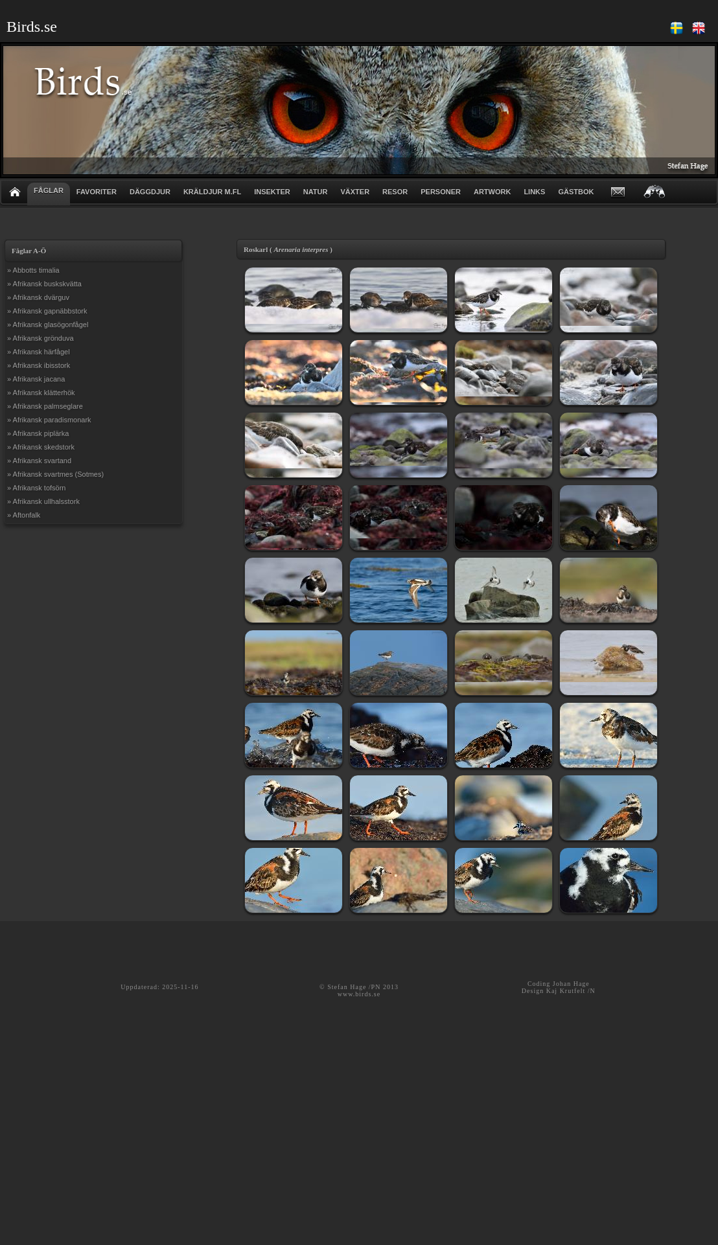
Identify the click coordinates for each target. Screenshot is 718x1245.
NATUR (315, 192)
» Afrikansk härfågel (38, 352)
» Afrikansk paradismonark (49, 420)
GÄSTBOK (576, 192)
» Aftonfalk (23, 515)
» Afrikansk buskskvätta (44, 284)
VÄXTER (354, 192)
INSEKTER (272, 192)
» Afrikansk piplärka (38, 433)
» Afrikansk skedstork (41, 447)
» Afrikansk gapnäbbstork (47, 311)
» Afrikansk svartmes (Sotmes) (55, 474)
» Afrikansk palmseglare (45, 406)
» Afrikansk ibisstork (38, 365)
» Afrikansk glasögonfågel (47, 324)
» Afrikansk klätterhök (41, 392)
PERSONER (441, 192)
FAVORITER (96, 192)
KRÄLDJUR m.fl (212, 192)
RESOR (395, 192)
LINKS (534, 192)
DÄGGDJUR (150, 192)
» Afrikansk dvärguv (38, 297)
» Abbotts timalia (33, 270)
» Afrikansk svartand (39, 460)
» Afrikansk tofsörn (36, 488)
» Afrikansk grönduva (40, 338)
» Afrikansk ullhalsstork (43, 501)
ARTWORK (492, 192)
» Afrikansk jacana (36, 379)
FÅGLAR (49, 190)
